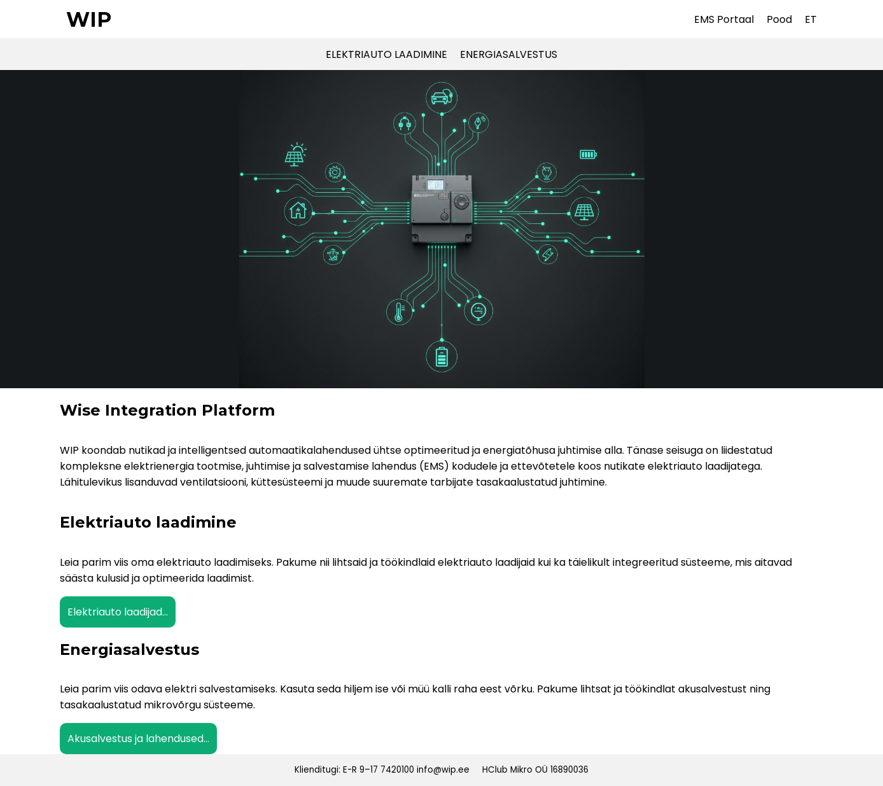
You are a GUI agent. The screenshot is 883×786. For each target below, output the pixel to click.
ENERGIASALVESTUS (508, 54)
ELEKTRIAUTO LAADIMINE (386, 54)
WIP (88, 19)
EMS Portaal (724, 19)
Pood (779, 19)
